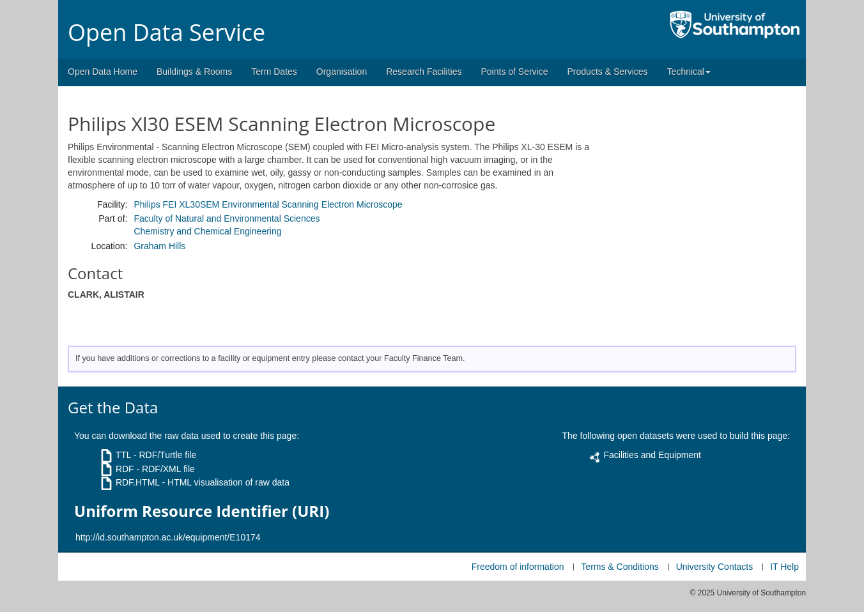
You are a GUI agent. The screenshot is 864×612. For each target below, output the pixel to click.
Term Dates (274, 71)
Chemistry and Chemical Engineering (207, 231)
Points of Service (514, 71)
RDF (125, 469)
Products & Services (607, 71)
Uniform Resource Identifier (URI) (201, 511)
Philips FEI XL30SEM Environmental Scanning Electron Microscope (268, 204)
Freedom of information (518, 567)
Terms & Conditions (619, 567)
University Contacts (714, 567)
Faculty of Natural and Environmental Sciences (227, 218)
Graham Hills (159, 246)
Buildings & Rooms (194, 71)
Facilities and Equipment (652, 455)
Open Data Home (102, 71)
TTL (123, 455)
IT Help (784, 567)
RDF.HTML (138, 482)
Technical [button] (689, 71)
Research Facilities (423, 71)
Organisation (341, 71)
